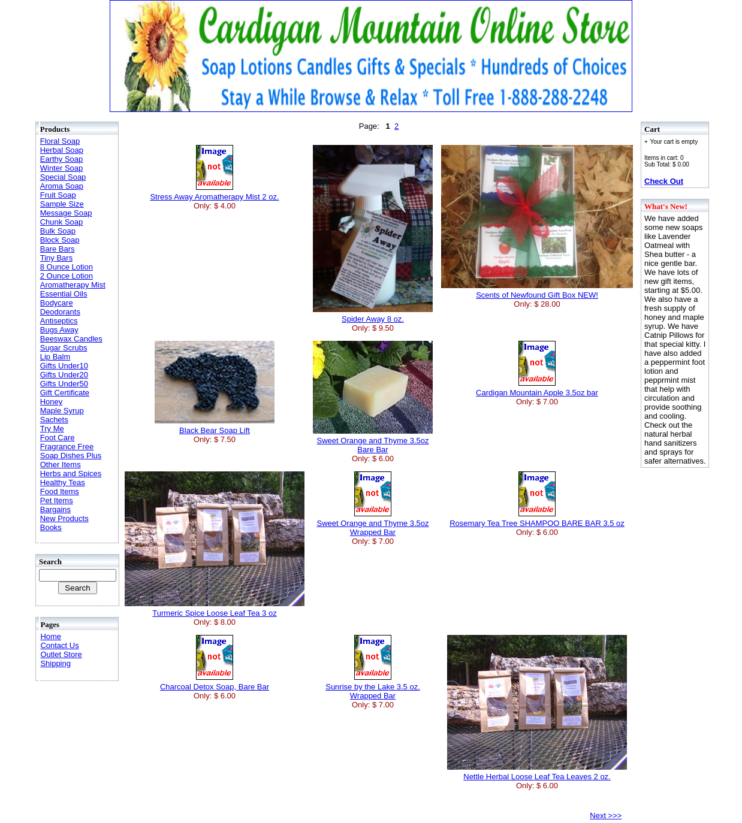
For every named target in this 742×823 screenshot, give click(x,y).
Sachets (54, 419)
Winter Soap (61, 168)
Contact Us (59, 645)
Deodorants (60, 311)
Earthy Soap (61, 159)
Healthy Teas (62, 482)
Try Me (52, 428)
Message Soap (66, 212)
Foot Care (57, 437)
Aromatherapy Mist (72, 284)
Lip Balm (55, 356)
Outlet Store (61, 654)
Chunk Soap (61, 221)
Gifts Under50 (64, 383)
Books (51, 527)
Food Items (59, 491)
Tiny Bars (56, 257)
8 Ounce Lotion (66, 266)
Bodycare (56, 302)
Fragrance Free (67, 446)
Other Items (60, 464)
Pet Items (56, 500)
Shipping (55, 663)
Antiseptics (59, 320)
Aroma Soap (61, 185)
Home (50, 636)
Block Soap (60, 239)
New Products (64, 518)
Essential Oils (64, 293)
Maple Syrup (62, 410)
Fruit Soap (58, 194)
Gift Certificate (64, 392)
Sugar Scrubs (64, 347)
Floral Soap (60, 141)
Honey (51, 401)
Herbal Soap (61, 150)
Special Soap (63, 177)
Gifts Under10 (64, 365)
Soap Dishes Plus (71, 455)
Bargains (55, 509)
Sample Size (62, 203)
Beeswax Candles (71, 338)
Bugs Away (59, 329)
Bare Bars (57, 248)
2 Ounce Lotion (66, 275)
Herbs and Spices (71, 473)
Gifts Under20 (64, 374)
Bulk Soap (58, 230)
